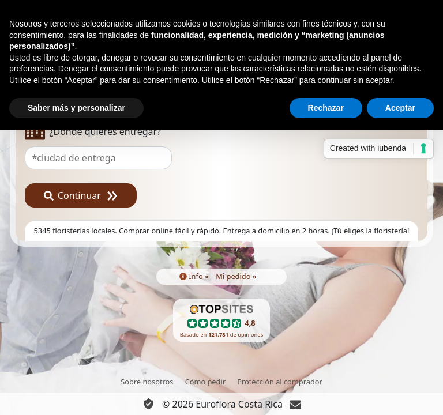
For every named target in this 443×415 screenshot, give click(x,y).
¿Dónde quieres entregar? (93, 132)
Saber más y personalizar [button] (76, 107)
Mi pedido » (236, 276)
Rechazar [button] (326, 107)
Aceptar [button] (400, 107)
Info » (194, 276)
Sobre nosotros (147, 381)
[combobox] (222, 157)
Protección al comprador (279, 381)
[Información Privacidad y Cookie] (148, 403)
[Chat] (295, 404)
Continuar (72, 195)
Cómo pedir (205, 381)
